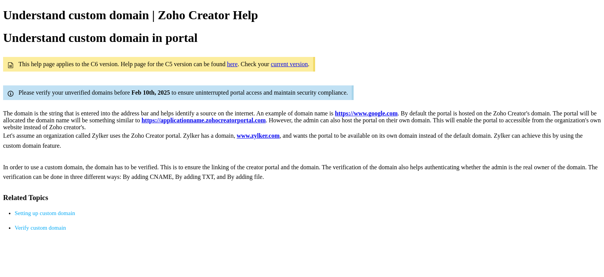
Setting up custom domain (45, 213)
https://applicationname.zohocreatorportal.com (203, 120)
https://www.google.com (366, 113)
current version (289, 64)
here (232, 64)
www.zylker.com (258, 135)
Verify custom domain (40, 228)
